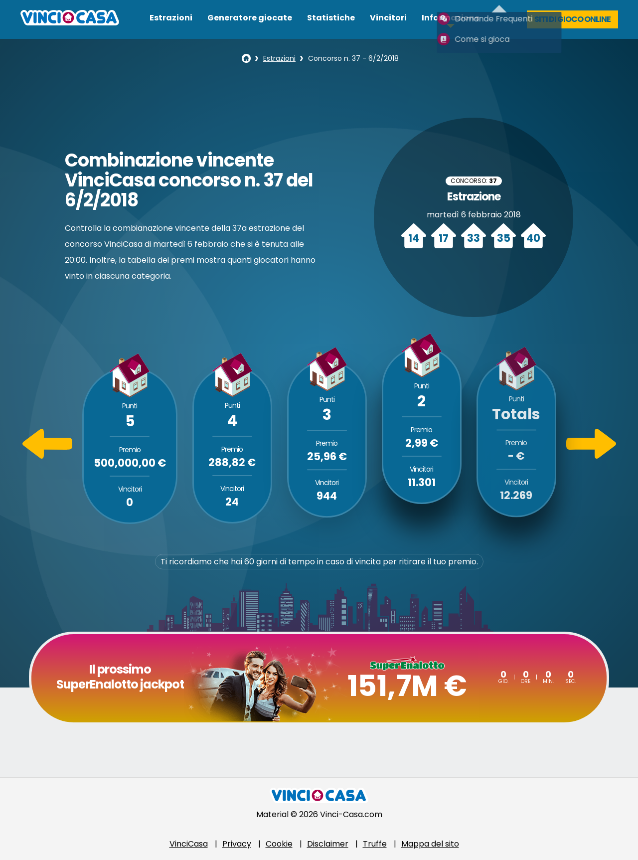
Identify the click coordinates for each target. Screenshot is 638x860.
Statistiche (331, 17)
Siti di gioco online (572, 19)
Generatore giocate (249, 17)
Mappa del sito (430, 844)
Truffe (375, 844)
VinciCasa (188, 844)
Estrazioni (171, 17)
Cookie (279, 844)
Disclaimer (327, 844)
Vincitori (388, 17)
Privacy (236, 844)
